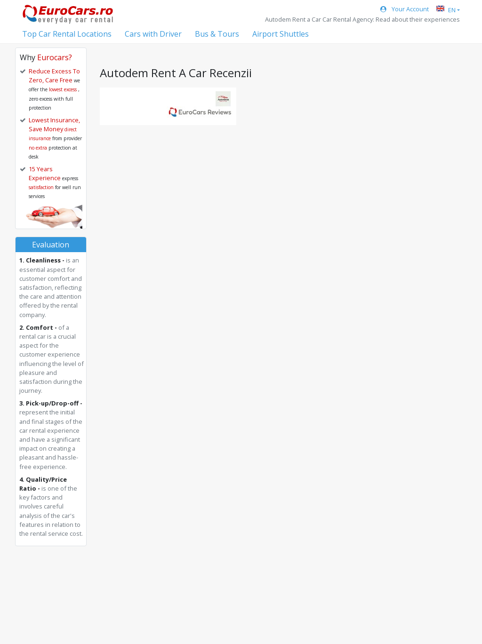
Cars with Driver (153, 34)
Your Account (404, 9)
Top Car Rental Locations (67, 34)
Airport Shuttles (280, 34)
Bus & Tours (217, 34)
